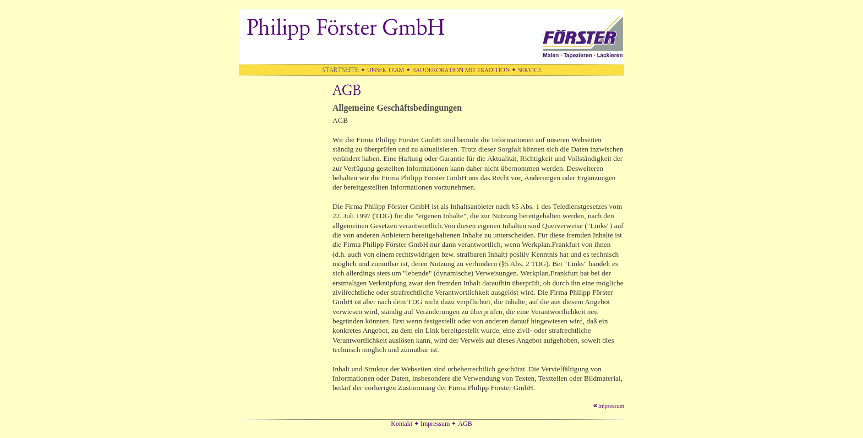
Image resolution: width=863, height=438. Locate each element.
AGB (465, 424)
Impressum (608, 406)
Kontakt (401, 424)
